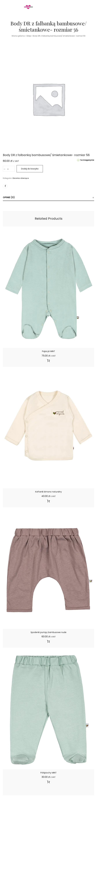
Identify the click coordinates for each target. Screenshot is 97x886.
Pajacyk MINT (48, 351)
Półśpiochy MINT (48, 772)
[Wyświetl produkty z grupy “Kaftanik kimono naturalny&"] (48, 500)
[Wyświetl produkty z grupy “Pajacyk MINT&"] (48, 360)
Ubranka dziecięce (20, 178)
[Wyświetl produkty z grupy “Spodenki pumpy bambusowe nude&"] (48, 641)
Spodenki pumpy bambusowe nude (48, 632)
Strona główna (18, 36)
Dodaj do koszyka (29, 168)
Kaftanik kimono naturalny (48, 491)
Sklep (28, 36)
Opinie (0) (9, 197)
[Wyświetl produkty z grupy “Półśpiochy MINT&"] (48, 781)
